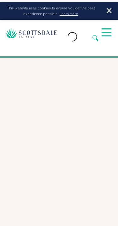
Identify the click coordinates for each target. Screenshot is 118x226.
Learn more (68, 13)
